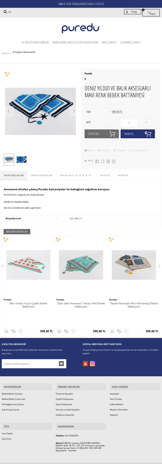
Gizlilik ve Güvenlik (65, 394)
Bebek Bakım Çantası (12, 373)
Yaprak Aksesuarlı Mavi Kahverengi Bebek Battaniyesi (134, 302)
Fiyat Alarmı (121, 146)
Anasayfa (114, 373)
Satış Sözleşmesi (64, 384)
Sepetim (114, 394)
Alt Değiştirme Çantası (13, 384)
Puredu (88, 72)
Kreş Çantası (109, 40)
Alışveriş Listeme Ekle (140, 146)
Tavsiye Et (91, 146)
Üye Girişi (6, 416)
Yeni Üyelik (7, 411)
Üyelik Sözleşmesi (64, 379)
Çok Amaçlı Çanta (130, 40)
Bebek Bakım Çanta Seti (13, 379)
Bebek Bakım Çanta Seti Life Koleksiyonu (75, 40)
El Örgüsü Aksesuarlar (35, 40)
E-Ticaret (70, 461)
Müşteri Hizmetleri (119, 389)
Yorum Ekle (105, 146)
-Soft (62, 461)
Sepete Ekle (101, 129)
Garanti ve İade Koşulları (68, 389)
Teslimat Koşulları (64, 373)
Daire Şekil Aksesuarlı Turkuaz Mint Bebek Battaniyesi (81, 302)
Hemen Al (137, 129)
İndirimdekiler (116, 384)
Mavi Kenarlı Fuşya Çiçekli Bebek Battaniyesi (28, 302)
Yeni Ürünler (116, 379)
